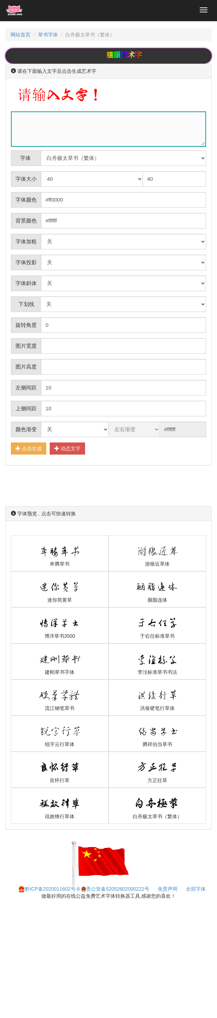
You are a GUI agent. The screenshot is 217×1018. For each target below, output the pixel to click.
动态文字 (67, 448)
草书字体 (48, 34)
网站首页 (20, 34)
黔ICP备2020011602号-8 (49, 889)
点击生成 (29, 448)
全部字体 (196, 889)
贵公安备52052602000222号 (115, 889)
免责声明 (167, 889)
